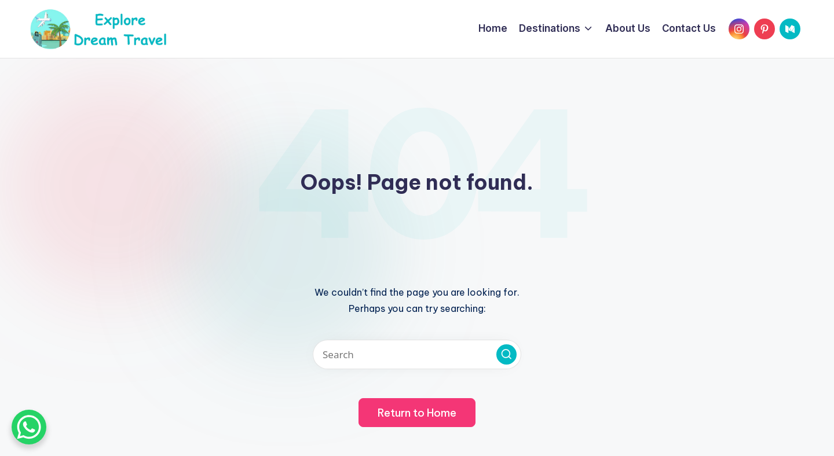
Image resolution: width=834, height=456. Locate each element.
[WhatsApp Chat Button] (29, 427)
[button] (506, 354)
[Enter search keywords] (417, 354)
